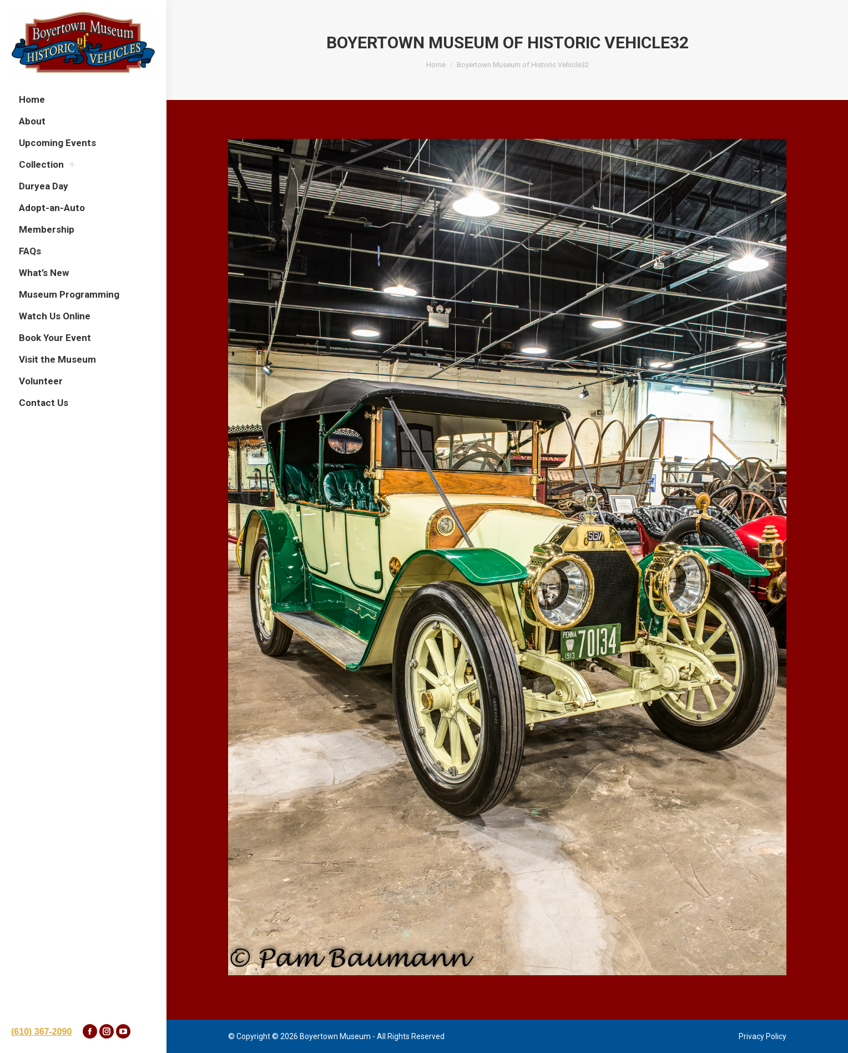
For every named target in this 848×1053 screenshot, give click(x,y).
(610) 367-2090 (41, 1031)
